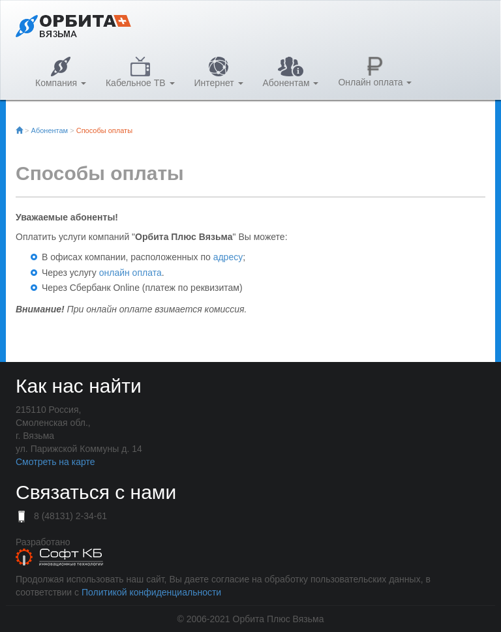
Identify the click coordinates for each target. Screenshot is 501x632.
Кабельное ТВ (140, 72)
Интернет (218, 72)
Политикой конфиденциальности (151, 592)
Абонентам (291, 72)
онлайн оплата (130, 272)
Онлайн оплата (375, 72)
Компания (60, 72)
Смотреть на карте (55, 462)
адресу (228, 257)
